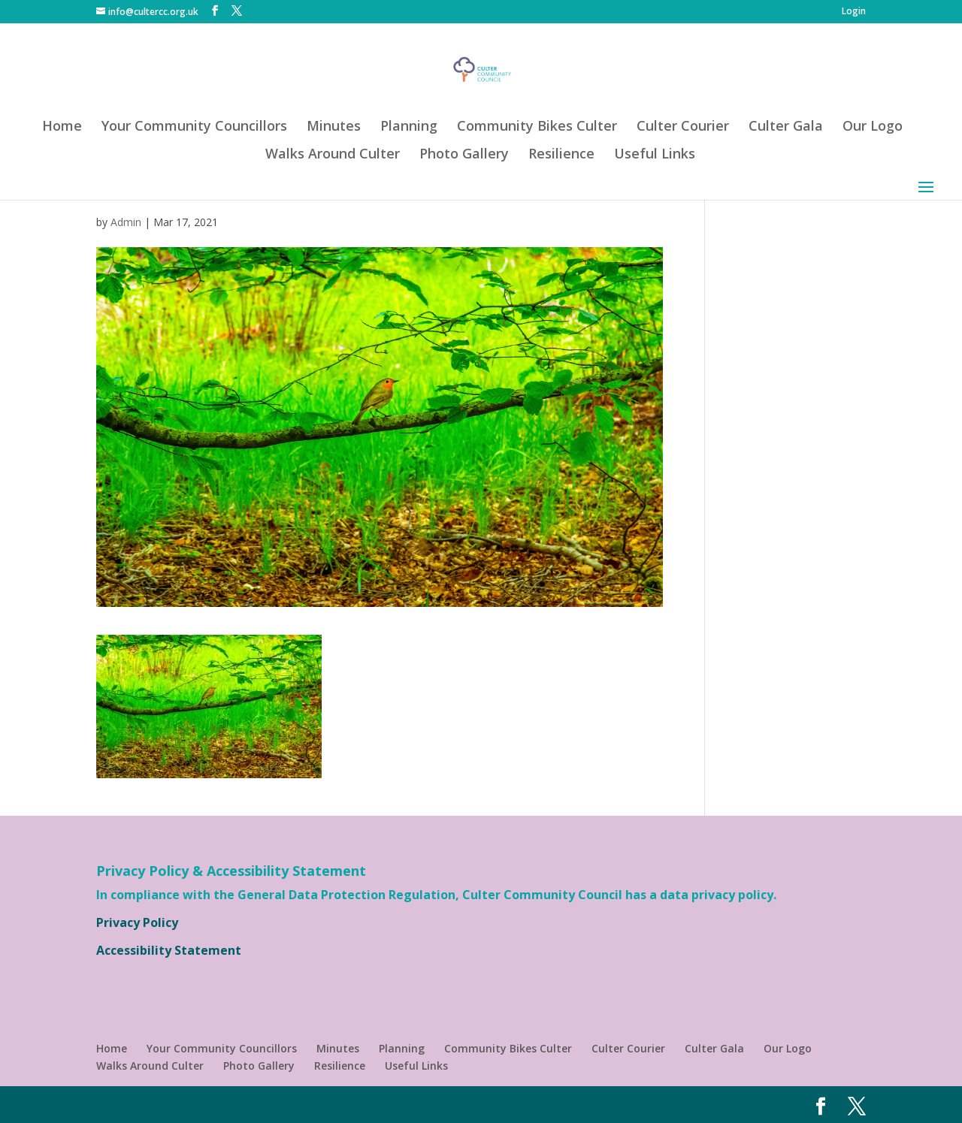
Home (62, 127)
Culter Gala (786, 127)
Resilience (561, 155)
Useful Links (654, 155)
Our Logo (873, 127)
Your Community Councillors (194, 127)
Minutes (334, 127)
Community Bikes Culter (537, 127)
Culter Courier (683, 127)
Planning (408, 127)
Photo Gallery (464, 155)
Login (854, 12)
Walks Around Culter (332, 155)
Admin (125, 222)
